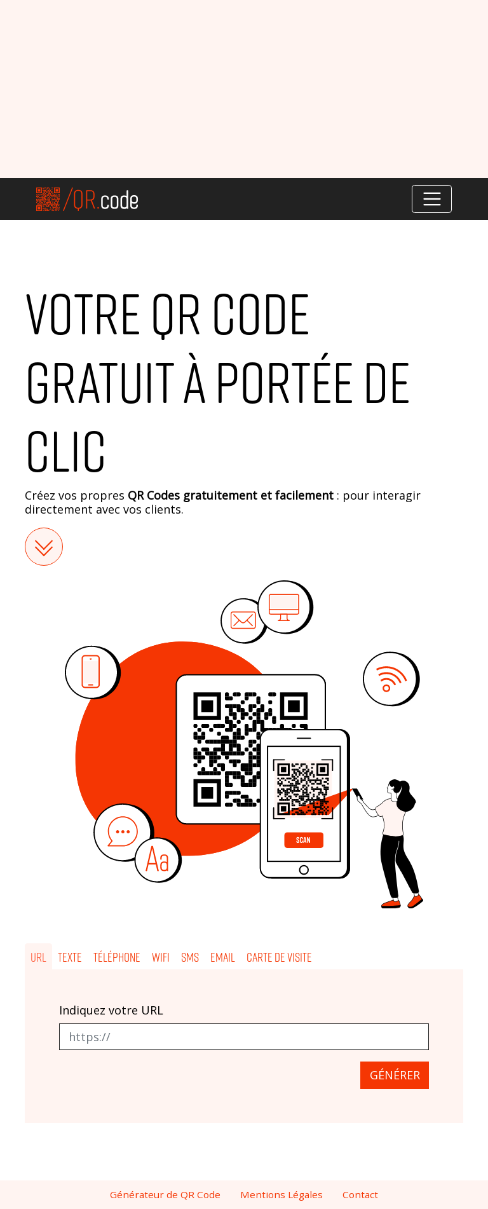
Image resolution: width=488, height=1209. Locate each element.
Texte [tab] (70, 956)
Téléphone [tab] (116, 956)
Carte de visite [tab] (279, 956)
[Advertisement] (244, 89)
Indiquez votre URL (111, 1011)
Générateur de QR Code (165, 1194)
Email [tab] (222, 956)
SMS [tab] (190, 956)
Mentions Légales (281, 1194)
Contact (360, 1194)
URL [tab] (38, 956)
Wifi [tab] (161, 956)
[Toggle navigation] (432, 199)
